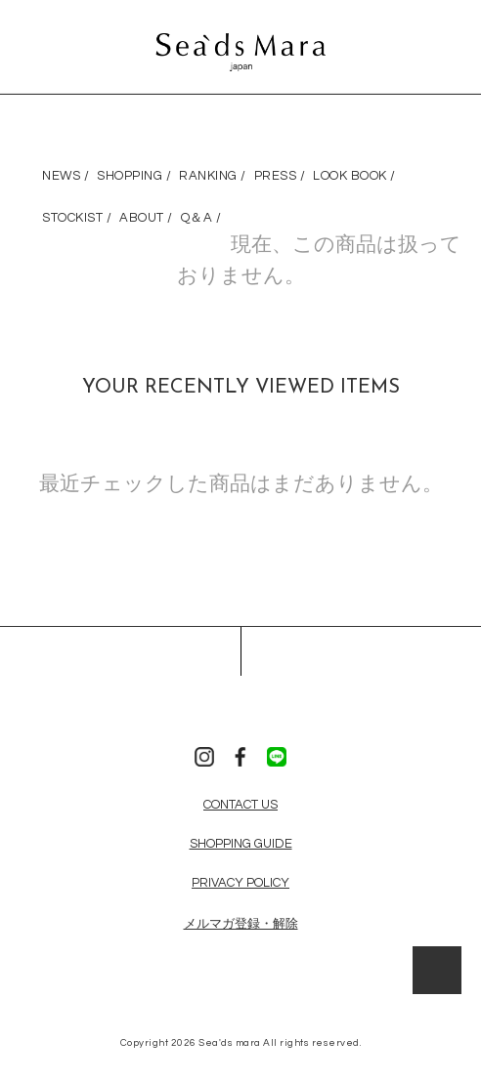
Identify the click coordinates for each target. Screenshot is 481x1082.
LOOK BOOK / (354, 176)
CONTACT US (240, 805)
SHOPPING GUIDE (241, 844)
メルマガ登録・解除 (241, 924)
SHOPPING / (134, 176)
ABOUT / (146, 218)
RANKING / (212, 176)
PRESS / (280, 176)
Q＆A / (201, 218)
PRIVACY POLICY (240, 883)
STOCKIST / (76, 218)
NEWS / (65, 176)
